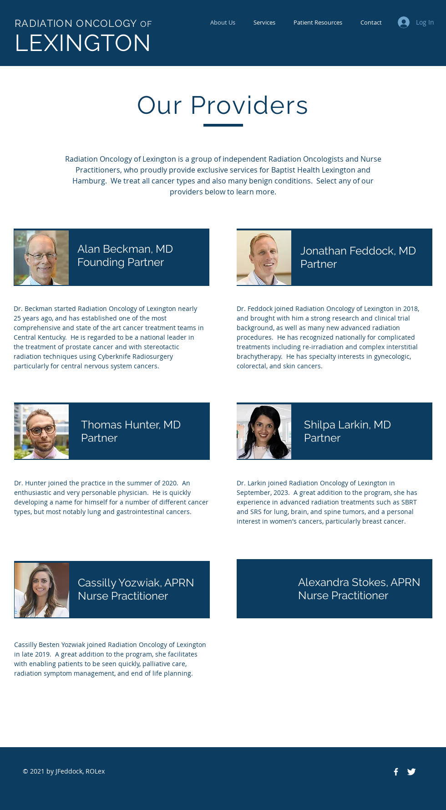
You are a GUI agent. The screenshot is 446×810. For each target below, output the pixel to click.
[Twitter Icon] (411, 772)
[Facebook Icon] (396, 772)
